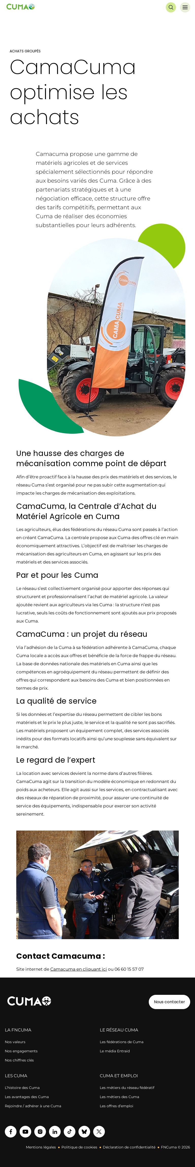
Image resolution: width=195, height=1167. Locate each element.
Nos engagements (21, 1051)
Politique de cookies (79, 1147)
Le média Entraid (115, 1051)
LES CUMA (16, 1075)
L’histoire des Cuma (22, 1087)
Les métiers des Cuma (119, 1097)
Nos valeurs (15, 1042)
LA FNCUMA (18, 1029)
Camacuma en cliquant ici (78, 969)
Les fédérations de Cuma (121, 1042)
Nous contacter (169, 1002)
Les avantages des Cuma (27, 1097)
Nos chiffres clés (19, 1060)
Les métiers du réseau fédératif (127, 1087)
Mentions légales (41, 1147)
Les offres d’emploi (116, 1106)
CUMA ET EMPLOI (119, 1075)
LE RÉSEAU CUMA (119, 1029)
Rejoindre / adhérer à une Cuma (33, 1106)
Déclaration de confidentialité (129, 1147)
